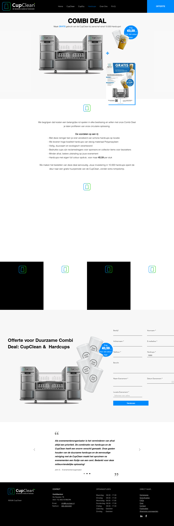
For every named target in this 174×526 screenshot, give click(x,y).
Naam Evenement (120, 378)
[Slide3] (89, 473)
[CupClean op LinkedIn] (141, 516)
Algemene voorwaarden (149, 511)
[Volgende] (139, 449)
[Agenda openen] (173, 382)
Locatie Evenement (120, 392)
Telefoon (116, 352)
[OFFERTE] (160, 6)
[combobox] (127, 395)
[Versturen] (131, 403)
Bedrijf (115, 330)
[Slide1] (84, 473)
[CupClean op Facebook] (146, 516)
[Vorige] (34, 449)
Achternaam (118, 341)
